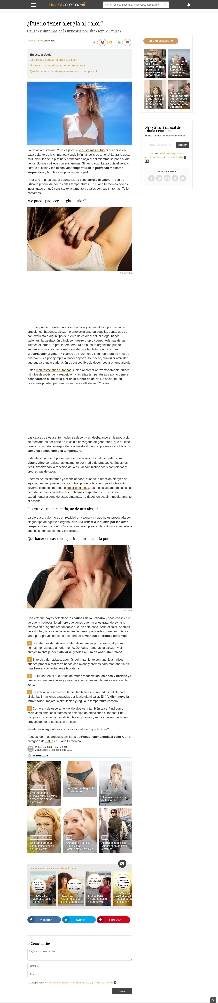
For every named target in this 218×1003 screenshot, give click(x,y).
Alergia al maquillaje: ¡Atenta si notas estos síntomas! (114, 845)
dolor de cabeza (78, 488)
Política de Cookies (103, 982)
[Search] (165, 5)
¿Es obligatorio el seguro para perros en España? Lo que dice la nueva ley (178, 66)
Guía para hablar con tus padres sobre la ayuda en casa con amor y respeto (179, 100)
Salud (49, 741)
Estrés (106, 792)
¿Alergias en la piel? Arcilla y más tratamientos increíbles (79, 845)
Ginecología (73, 783)
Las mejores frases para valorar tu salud (53, 868)
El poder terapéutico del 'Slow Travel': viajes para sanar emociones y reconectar (155, 66)
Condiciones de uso (80, 982)
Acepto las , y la (72, 982)
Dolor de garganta (41, 837)
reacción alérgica (74, 349)
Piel (69, 837)
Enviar (122, 991)
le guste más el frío (92, 150)
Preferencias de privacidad (55, 982)
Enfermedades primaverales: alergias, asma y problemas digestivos (43, 797)
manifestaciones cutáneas (53, 370)
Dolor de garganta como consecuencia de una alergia (42, 845)
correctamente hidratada (62, 668)
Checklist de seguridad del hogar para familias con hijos (155, 101)
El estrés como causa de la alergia (114, 799)
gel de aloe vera (77, 708)
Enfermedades (39, 787)
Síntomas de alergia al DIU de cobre (79, 790)
